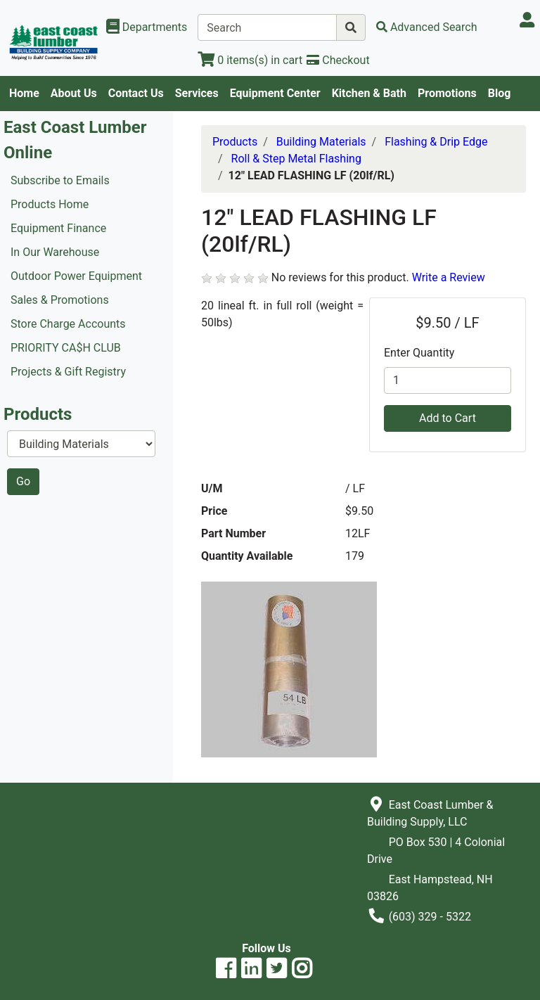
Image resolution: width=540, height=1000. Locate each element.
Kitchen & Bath (369, 93)
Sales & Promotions (60, 300)
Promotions (447, 93)
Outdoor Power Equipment (76, 276)
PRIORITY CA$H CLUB (66, 347)
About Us (74, 93)
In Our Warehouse (55, 252)
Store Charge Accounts (68, 324)
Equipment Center (275, 93)
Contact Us (136, 93)
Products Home (50, 204)
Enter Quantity (419, 352)
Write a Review (448, 277)
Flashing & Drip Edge (436, 141)
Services (197, 93)
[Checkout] (338, 60)
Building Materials (321, 141)
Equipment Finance (58, 228)
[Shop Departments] (147, 27)
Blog (499, 93)
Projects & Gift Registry (68, 371)
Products (234, 141)
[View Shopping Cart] (250, 60)
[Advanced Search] (426, 27)
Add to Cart (447, 418)
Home (24, 93)
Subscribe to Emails (60, 180)
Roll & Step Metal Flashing (296, 158)
